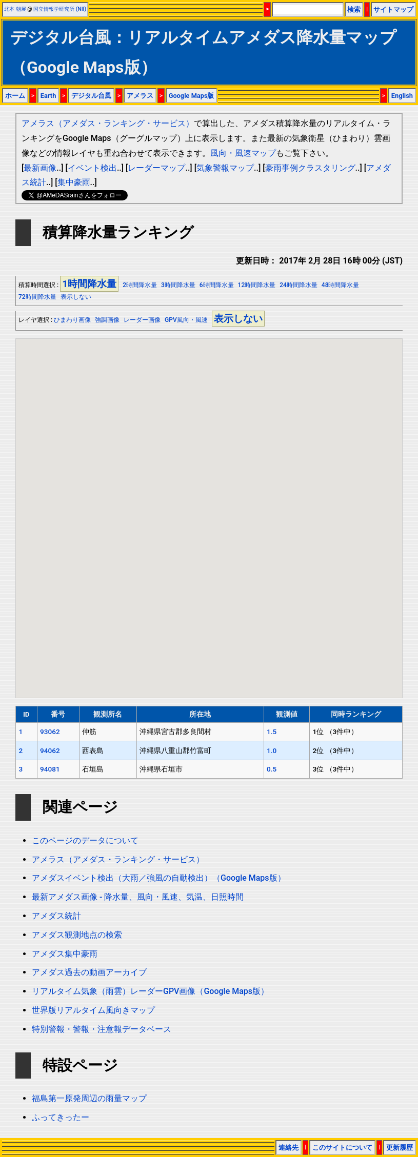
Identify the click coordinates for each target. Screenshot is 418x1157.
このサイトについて (342, 1147)
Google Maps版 (191, 95)
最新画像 (40, 168)
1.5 (271, 731)
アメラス (140, 95)
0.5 (271, 769)
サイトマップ (393, 9)
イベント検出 (92, 168)
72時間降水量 (37, 296)
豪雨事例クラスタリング (310, 168)
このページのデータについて (85, 840)
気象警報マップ (225, 168)
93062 (50, 731)
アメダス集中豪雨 (64, 954)
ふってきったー (60, 1117)
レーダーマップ (156, 168)
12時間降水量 (257, 285)
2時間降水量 (140, 285)
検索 (354, 9)
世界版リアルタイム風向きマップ (93, 1010)
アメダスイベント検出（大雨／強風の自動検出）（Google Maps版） (159, 878)
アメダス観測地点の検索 (77, 935)
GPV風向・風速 (186, 319)
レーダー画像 (142, 319)
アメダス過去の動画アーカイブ (89, 972)
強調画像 (107, 319)
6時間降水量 (217, 285)
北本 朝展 (15, 9)
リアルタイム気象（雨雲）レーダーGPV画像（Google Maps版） (150, 991)
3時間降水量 (178, 285)
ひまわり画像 (72, 319)
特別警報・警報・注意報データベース (101, 1029)
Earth (48, 95)
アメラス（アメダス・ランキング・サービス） (108, 123)
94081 (50, 769)
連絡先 (288, 1147)
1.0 (271, 750)
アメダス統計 (56, 916)
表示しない (76, 296)
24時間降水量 (298, 285)
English (402, 95)
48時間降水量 (341, 285)
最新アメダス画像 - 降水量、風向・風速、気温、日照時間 (138, 897)
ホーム (15, 95)
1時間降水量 (89, 284)
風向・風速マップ (243, 153)
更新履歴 (399, 1147)
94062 (50, 750)
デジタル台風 (91, 95)
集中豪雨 (73, 182)
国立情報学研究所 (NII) (59, 9)
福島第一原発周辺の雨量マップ (89, 1098)
